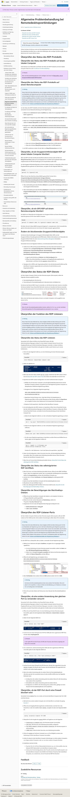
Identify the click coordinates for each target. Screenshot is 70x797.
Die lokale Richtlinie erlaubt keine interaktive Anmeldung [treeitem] (11, 119)
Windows (38, 15)
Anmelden (66, 1)
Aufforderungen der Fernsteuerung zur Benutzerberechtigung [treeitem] (9, 136)
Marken (10, 796)
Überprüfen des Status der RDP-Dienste (30, 34)
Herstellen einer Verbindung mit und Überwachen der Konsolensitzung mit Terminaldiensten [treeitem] (11, 81)
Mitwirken (28, 794)
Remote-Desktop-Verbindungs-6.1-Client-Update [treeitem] (10, 142)
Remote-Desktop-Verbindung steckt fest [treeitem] (9, 147)
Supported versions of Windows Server (32, 27)
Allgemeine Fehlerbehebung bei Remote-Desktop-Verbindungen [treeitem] (11, 103)
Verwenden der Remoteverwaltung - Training (30, 777)
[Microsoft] (2, 2)
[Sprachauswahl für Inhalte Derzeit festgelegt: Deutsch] (4, 791)
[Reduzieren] (16, 14)
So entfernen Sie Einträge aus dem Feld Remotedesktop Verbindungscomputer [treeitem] (10, 114)
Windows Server (45, 15)
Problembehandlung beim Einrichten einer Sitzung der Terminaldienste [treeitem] (10, 159)
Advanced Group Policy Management (46, 238)
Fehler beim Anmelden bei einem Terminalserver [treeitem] (10, 98)
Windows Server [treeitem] (6, 19)
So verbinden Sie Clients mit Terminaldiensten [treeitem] (11, 108)
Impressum (3, 796)
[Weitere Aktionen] (66, 15)
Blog (22, 794)
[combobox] (9, 17)
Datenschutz (34, 794)
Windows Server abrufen (50, 5)
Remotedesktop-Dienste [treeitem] (9, 56)
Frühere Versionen (16, 794)
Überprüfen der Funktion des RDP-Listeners (31, 36)
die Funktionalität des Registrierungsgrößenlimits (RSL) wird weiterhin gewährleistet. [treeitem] (10, 130)
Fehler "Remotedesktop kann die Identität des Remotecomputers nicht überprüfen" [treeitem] (11, 88)
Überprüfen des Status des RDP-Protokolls (31, 33)
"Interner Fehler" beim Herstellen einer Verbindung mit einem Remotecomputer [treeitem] (11, 74)
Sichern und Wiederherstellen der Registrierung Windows (44, 103)
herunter (26, 703)
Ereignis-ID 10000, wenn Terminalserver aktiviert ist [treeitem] (10, 94)
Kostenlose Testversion (63, 5)
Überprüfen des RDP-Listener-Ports (29, 38)
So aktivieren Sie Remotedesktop (41, 68)
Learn (22, 15)
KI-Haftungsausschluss (6, 794)
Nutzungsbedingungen (57, 794)
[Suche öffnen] (62, 2)
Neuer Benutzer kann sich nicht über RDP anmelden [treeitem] (10, 123)
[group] (46, 422)
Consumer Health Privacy (45, 794)
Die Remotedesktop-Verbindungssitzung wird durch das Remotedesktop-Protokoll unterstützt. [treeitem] (10, 153)
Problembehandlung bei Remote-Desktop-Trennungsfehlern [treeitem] (10, 165)
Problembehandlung (30, 15)
